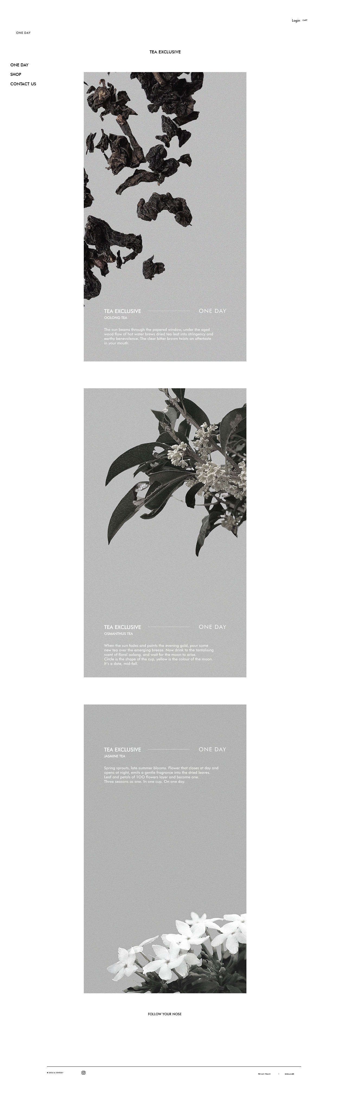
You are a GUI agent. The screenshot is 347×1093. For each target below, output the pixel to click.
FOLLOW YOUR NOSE (164, 1014)
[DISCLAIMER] (289, 1074)
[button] (308, 20)
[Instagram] (83, 1072)
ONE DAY (19, 65)
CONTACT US (23, 84)
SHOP (15, 74)
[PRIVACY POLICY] (264, 1074)
